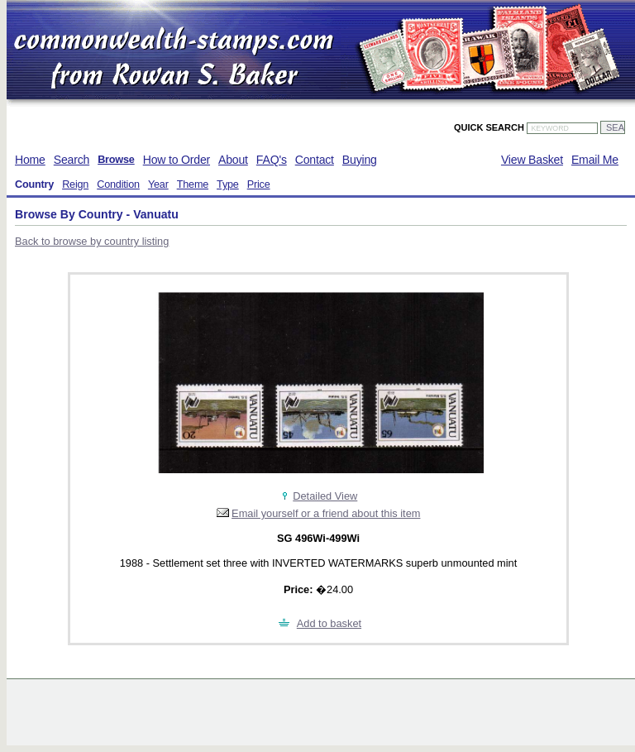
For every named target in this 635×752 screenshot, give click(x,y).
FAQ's (271, 159)
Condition (118, 184)
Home (30, 159)
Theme (192, 184)
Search (71, 159)
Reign (75, 184)
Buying (359, 159)
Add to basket (329, 623)
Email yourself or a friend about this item (326, 513)
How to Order (176, 159)
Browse (116, 159)
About (233, 159)
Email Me (594, 159)
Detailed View (325, 496)
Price (258, 184)
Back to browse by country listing (92, 241)
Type (228, 184)
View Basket (532, 159)
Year (158, 184)
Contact (314, 159)
